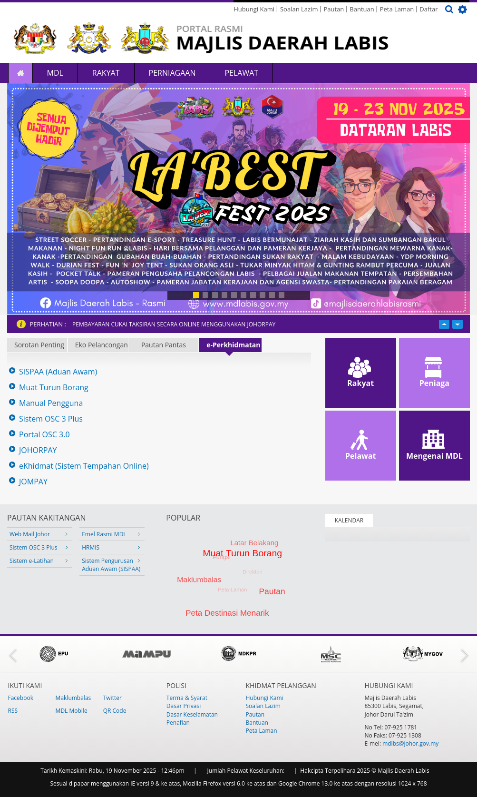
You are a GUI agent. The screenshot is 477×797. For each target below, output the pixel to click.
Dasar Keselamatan (192, 714)
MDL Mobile (72, 711)
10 (281, 295)
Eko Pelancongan (101, 344)
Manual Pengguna (51, 403)
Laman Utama (20, 73)
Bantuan (362, 9)
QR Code (115, 711)
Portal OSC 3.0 (44, 434)
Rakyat (106, 73)
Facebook (20, 698)
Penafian (178, 722)
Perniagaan (172, 73)
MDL (55, 73)
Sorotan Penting (39, 344)
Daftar (428, 9)
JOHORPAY (38, 450)
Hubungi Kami (254, 9)
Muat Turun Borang (53, 387)
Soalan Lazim (299, 9)
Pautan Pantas (163, 344)
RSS (13, 711)
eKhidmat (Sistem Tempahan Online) (84, 466)
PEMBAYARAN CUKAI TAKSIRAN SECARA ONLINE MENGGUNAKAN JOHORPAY (173, 324)
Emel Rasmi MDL (104, 534)
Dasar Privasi (183, 706)
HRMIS (90, 547)
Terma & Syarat (186, 698)
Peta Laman (397, 9)
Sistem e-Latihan (32, 561)
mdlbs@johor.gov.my (410, 743)
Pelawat (241, 73)
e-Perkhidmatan (233, 344)
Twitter (112, 698)
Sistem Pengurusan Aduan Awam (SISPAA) (111, 565)
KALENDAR (349, 520)
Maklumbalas (73, 698)
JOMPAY (33, 481)
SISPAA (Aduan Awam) (58, 371)
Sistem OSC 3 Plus (51, 419)
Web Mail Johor (30, 534)
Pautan (333, 9)
